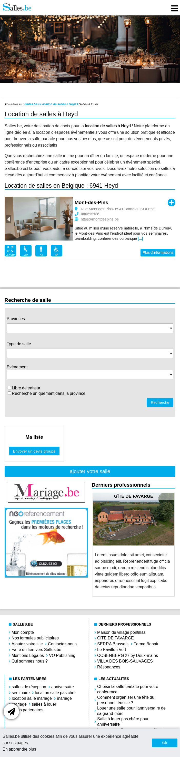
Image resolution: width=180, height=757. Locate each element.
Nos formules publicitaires (35, 638)
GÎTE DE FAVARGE (115, 638)
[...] (140, 238)
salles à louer (44, 704)
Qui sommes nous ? (30, 661)
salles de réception (29, 686)
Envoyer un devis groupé (34, 451)
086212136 (90, 214)
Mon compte (23, 632)
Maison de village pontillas (121, 632)
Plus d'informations (158, 252)
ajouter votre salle (90, 471)
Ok (164, 743)
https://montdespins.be (100, 219)
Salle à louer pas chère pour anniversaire (122, 721)
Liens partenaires (27, 710)
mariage (64, 698)
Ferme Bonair (146, 644)
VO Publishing (62, 655)
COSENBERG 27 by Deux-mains (127, 655)
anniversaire (62, 686)
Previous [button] (9, 219)
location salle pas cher (55, 692)
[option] (39, 219)
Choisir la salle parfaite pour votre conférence (127, 689)
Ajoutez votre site (27, 644)
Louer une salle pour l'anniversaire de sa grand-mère (131, 710)
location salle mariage (32, 698)
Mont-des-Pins (91, 202)
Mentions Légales (28, 655)
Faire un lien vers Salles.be (36, 649)
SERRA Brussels (112, 644)
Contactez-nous (62, 644)
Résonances (108, 667)
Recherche (160, 402)
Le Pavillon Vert (111, 649)
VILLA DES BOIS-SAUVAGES (125, 661)
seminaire (21, 692)
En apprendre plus (19, 749)
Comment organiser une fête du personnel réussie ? (125, 700)
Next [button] (69, 219)
